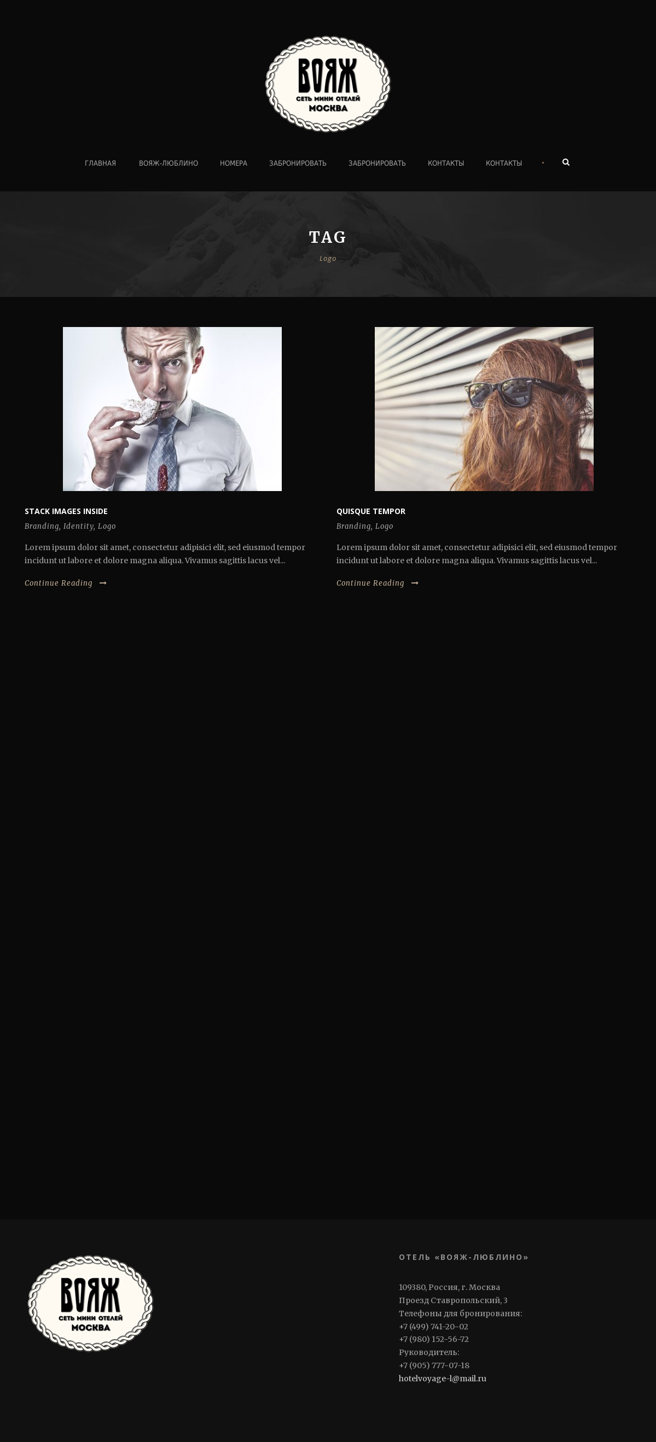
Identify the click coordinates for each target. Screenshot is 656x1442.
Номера (233, 163)
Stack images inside (66, 511)
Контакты (446, 163)
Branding (42, 526)
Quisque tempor (370, 511)
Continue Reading (66, 583)
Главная (100, 163)
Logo (107, 526)
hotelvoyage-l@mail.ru (442, 1378)
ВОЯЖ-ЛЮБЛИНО (168, 163)
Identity (78, 526)
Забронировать (298, 163)
